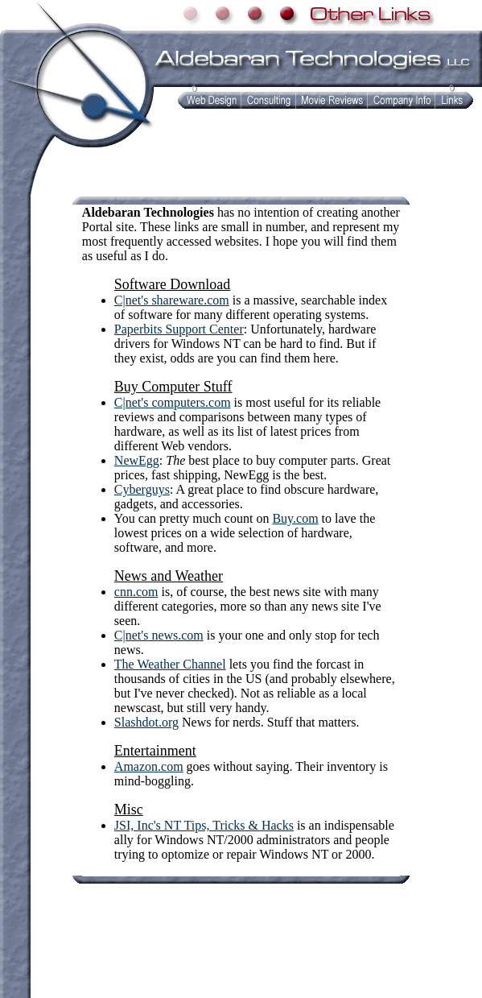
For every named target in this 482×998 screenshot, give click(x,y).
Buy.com (295, 518)
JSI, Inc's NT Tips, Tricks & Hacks (204, 825)
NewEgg (136, 460)
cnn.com (136, 591)
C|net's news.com (159, 635)
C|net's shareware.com (171, 300)
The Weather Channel (170, 664)
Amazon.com (148, 766)
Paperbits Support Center (179, 329)
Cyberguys (142, 489)
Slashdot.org (146, 722)
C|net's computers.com (172, 402)
